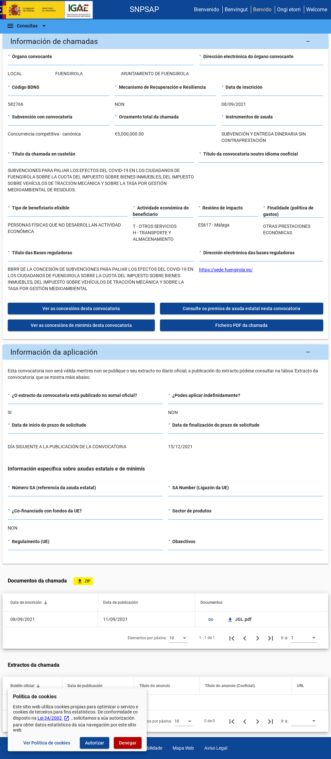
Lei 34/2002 (53, 718)
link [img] (211, 619)
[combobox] (178, 637)
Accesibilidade (148, 748)
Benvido (262, 9)
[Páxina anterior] (244, 637)
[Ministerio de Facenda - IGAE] (49, 10)
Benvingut (236, 9)
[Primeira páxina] (231, 637)
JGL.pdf (239, 619)
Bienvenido (206, 9)
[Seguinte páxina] (257, 637)
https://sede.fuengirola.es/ (226, 269)
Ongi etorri (289, 9)
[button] (165, 41)
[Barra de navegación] (27, 26)
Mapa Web (183, 748)
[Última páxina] (270, 637)
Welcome (316, 9)
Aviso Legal (215, 748)
